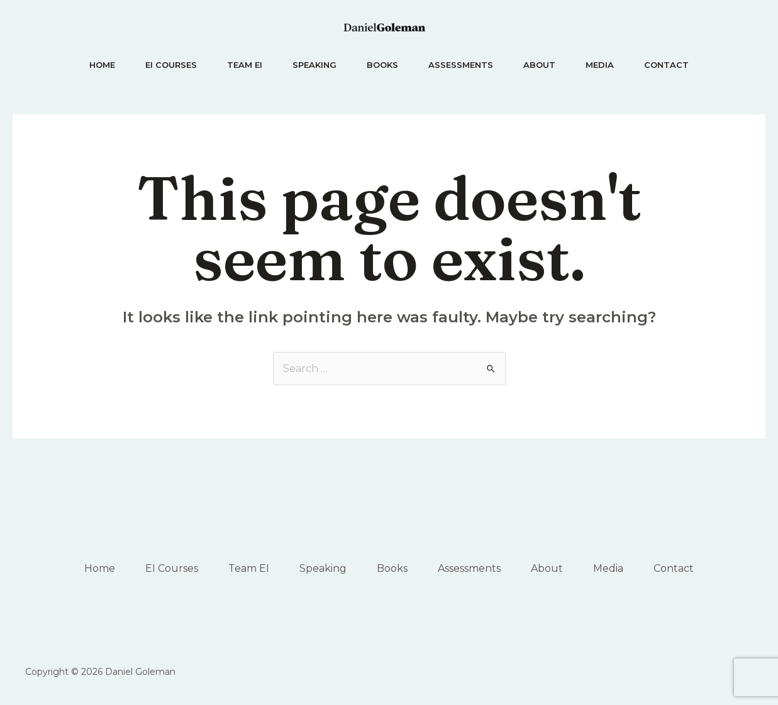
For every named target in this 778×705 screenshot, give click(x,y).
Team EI (244, 65)
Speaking (314, 65)
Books (382, 65)
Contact (666, 65)
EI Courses (171, 65)
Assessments (460, 65)
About (539, 65)
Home (102, 65)
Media (600, 65)
